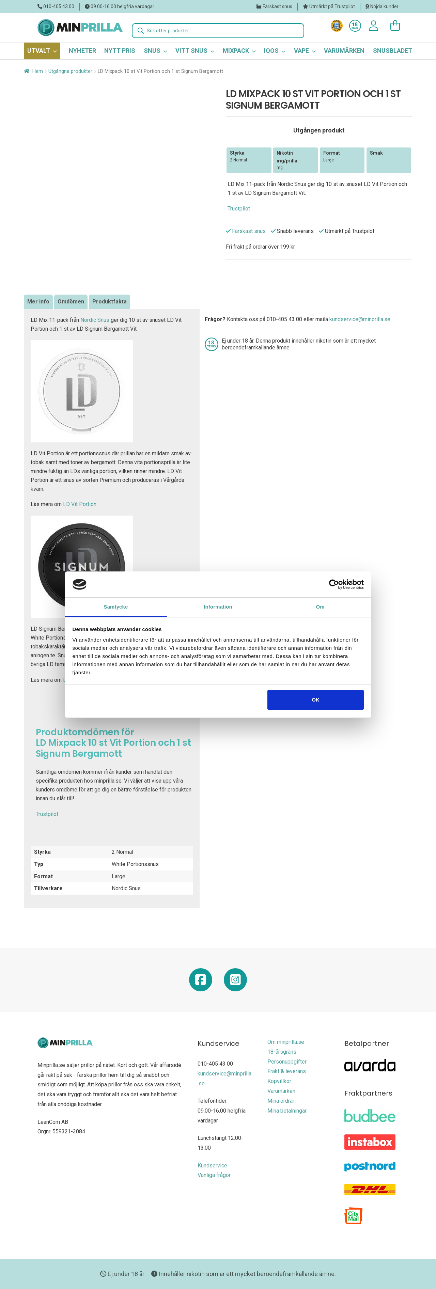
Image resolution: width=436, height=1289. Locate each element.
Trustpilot (239, 208)
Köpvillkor (279, 1081)
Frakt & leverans (286, 1071)
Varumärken (344, 50)
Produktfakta (109, 301)
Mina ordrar (280, 1101)
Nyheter (82, 50)
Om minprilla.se (285, 1042)
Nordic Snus (94, 320)
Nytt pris (119, 50)
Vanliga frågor (214, 1175)
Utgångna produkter (70, 71)
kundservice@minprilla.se (359, 319)
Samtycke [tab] (116, 607)
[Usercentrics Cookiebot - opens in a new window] (334, 584)
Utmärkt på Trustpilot (332, 6)
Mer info (38, 301)
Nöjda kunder (384, 6)
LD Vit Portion (79, 504)
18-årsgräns (281, 1052)
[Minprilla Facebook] (200, 982)
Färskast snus (277, 6)
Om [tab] (320, 607)
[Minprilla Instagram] (235, 982)
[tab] (38, 302)
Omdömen (71, 301)
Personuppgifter (287, 1061)
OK (316, 700)
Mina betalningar (287, 1110)
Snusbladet (392, 50)
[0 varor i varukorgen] (392, 26)
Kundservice (212, 1165)
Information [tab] (218, 607)
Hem (37, 71)
